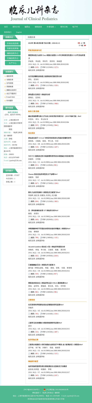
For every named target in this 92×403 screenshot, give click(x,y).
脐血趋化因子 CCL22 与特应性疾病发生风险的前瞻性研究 (49, 138)
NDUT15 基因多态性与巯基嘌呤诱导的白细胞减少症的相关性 (51, 156)
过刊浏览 (9, 83)
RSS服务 (9, 100)
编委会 (27, 27)
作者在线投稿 (12, 43)
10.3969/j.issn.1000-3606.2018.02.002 (56, 82)
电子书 (75, 27)
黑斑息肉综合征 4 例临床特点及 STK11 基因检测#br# (48, 283)
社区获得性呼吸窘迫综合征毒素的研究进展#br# (45, 305)
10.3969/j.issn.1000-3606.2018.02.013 (57, 289)
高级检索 (9, 87)
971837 (16, 175)
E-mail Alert (10, 97)
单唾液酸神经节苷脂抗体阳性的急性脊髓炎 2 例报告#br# (49, 229)
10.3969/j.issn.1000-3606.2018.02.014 (57, 311)
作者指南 (51, 27)
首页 (6, 27)
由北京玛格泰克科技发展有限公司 (45, 399)
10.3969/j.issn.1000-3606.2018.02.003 (56, 100)
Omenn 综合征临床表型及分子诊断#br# (43, 174)
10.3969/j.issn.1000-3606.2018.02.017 (57, 372)
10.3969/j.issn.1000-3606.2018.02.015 (57, 329)
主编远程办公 (12, 58)
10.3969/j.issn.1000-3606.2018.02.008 (57, 198)
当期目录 (9, 80)
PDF (44, 67)
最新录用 (9, 76)
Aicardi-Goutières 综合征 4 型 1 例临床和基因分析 (46, 247)
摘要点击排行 (11, 90)
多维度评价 (40, 70)
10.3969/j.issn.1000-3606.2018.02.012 (57, 271)
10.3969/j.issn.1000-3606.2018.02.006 (57, 162)
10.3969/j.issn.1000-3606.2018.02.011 (57, 253)
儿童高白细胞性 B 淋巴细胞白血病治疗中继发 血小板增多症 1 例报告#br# (55, 344)
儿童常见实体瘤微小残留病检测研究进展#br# (45, 323)
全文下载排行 (11, 93)
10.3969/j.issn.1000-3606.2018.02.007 (57, 180)
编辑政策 (38, 27)
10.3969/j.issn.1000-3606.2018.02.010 (57, 235)
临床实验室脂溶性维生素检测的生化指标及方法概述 (47, 366)
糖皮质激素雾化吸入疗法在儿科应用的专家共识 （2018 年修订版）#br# (54, 116)
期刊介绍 (16, 27)
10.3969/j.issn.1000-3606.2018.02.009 (57, 216)
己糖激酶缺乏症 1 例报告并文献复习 (41, 265)
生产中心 (13, 63)
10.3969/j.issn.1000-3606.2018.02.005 (57, 144)
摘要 (32, 67)
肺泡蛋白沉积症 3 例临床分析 (39, 94)
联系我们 (7, 32)
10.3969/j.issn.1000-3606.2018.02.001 (56, 64)
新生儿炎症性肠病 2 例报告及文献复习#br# (44, 192)
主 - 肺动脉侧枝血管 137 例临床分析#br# (43, 210)
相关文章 (31, 70)
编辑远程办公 (12, 53)
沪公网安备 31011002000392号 (57, 390)
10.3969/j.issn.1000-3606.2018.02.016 (57, 350)
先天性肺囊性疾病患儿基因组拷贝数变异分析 (45, 76)
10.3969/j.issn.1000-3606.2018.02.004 (56, 122)
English (19, 32)
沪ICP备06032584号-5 (31, 390)
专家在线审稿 (12, 48)
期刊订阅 (64, 27)
